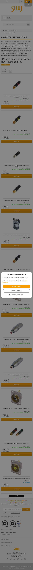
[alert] (16, 285)
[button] (16, 295)
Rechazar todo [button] (16, 290)
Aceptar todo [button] (16, 286)
